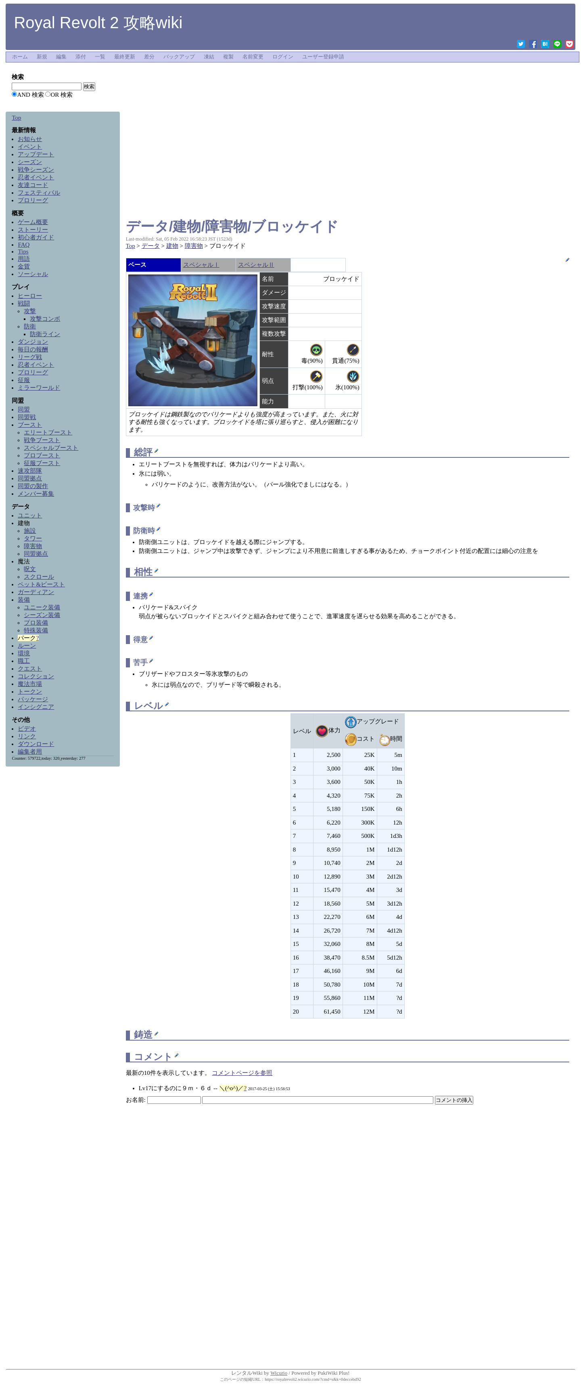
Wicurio (278, 1373)
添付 (80, 57)
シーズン (30, 162)
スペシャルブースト (51, 448)
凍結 (209, 57)
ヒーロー (30, 296)
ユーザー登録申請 (323, 57)
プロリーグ (33, 200)
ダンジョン (33, 342)
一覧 (100, 57)
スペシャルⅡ (256, 265)
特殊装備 (36, 630)
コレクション (36, 676)
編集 (61, 57)
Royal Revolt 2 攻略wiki (98, 22)
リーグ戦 (30, 357)
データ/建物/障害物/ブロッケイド (232, 226)
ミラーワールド (39, 387)
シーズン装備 (42, 615)
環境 (24, 653)
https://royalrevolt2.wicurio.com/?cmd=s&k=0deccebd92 (313, 1379)
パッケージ (33, 699)
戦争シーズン (36, 169)
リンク (27, 736)
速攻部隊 (30, 471)
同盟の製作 (33, 486)
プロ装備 (36, 622)
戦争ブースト (42, 440)
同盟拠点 (30, 478)
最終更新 (124, 57)
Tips (23, 251)
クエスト (30, 668)
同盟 (24, 409)
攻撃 (30, 311)
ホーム (20, 57)
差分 (149, 57)
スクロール (39, 577)
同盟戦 (27, 417)
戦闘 (24, 303)
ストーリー (33, 229)
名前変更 (252, 57)
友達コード (33, 185)
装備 (24, 599)
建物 (172, 246)
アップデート (36, 154)
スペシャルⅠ (201, 265)
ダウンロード (36, 744)
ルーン (27, 645)
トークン (30, 691)
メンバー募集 (36, 493)
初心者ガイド (36, 237)
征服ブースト (42, 463)
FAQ (23, 244)
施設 (30, 531)
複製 (228, 57)
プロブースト (42, 455)
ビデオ (27, 728)
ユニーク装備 (42, 607)
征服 (24, 380)
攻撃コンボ (45, 319)
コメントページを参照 (242, 1073)
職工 (24, 661)
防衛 (30, 326)
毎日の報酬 (33, 349)
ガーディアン (36, 592)
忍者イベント (36, 177)
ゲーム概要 (33, 222)
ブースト (30, 425)
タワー (33, 538)
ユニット (30, 515)
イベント (30, 146)
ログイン (282, 57)
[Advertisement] (347, 82)
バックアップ (179, 57)
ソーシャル (33, 274)
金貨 (24, 266)
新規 (42, 57)
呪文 (30, 569)
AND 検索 (30, 94)
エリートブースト (48, 432)
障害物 (194, 246)
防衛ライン (45, 334)
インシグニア (36, 707)
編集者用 (30, 751)
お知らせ (30, 139)
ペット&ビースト (41, 584)
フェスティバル (39, 192)
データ (151, 246)
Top (130, 246)
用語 (24, 259)
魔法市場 (30, 684)
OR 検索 (61, 94)
